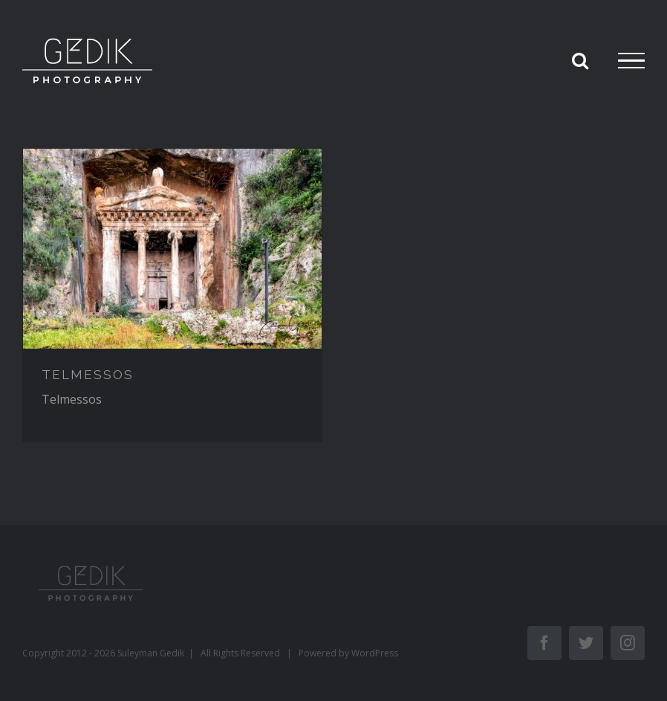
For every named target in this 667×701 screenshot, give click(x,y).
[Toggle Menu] (631, 61)
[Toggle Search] (580, 60)
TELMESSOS (88, 374)
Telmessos (72, 399)
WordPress (374, 653)
